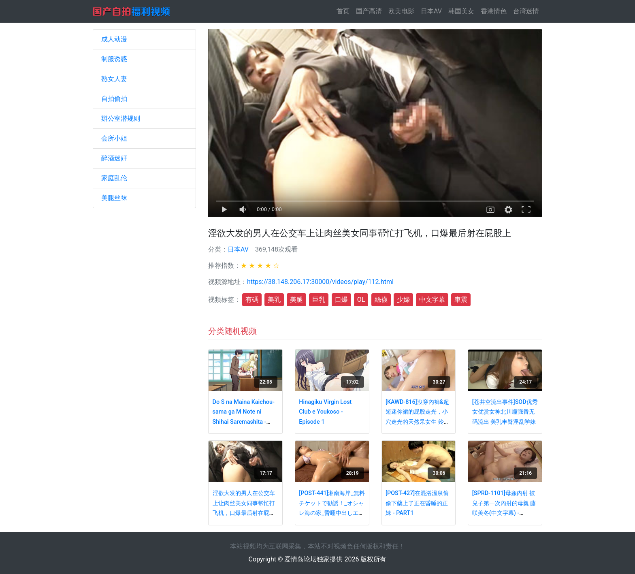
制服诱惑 (114, 59)
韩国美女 (461, 11)
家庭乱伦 (114, 178)
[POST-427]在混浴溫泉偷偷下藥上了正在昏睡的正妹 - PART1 (417, 503)
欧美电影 (401, 11)
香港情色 (494, 11)
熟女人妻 (114, 79)
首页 (345, 10)
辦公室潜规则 (120, 118)
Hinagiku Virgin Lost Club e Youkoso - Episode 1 (325, 412)
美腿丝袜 (114, 198)
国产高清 (369, 11)
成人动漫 (114, 39)
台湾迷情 (526, 11)
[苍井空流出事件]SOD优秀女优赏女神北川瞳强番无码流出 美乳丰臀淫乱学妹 (505, 412)
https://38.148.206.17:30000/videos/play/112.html (320, 282)
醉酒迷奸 (114, 158)
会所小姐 (114, 138)
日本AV (431, 11)
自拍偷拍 (114, 98)
